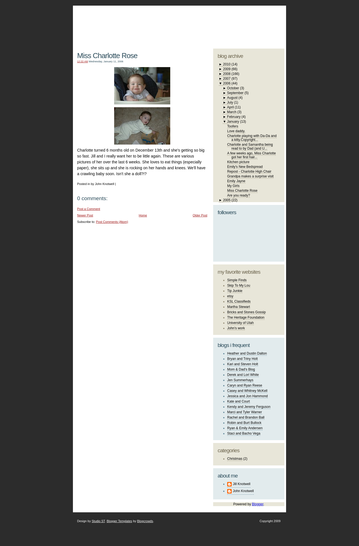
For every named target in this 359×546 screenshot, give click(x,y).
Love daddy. (236, 131)
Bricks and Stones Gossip (246, 312)
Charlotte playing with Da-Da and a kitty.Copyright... (252, 138)
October (233, 88)
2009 (227, 69)
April (230, 107)
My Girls (233, 186)
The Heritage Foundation (245, 317)
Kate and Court (238, 401)
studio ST (240, 24)
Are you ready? (238, 195)
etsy (230, 296)
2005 (227, 200)
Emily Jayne (236, 181)
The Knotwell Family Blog (140, 22)
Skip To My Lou (238, 285)
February (234, 117)
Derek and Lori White (243, 375)
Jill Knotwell (241, 484)
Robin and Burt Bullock (244, 423)
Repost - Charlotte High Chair (249, 171)
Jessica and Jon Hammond (247, 396)
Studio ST (98, 521)
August (232, 98)
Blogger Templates (119, 521)
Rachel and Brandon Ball (245, 417)
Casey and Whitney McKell (247, 391)
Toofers (232, 126)
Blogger (257, 504)
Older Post (200, 215)
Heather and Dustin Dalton (247, 353)
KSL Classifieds (239, 301)
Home (143, 215)
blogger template (263, 20)
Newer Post (85, 215)
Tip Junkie (234, 291)
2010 (227, 64)
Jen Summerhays (240, 380)
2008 (227, 74)
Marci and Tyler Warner (244, 412)
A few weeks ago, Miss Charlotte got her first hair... (251, 155)
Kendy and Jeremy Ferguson (248, 407)
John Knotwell (243, 491)
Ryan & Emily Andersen (245, 428)
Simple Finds (237, 280)
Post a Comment (88, 209)
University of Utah (240, 323)
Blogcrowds (145, 521)
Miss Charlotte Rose (107, 55)
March (231, 112)
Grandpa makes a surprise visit (250, 176)
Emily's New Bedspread (245, 167)
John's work (236, 328)
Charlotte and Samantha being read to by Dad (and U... (250, 146)
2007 (227, 79)
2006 (227, 83)
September (235, 93)
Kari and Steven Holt (242, 364)
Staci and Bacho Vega (243, 433)
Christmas (234, 459)
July (230, 102)
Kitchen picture (238, 162)
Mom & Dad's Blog (241, 369)
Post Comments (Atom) (112, 221)
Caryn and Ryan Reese (244, 385)
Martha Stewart (238, 307)
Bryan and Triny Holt (242, 359)
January (233, 122)
